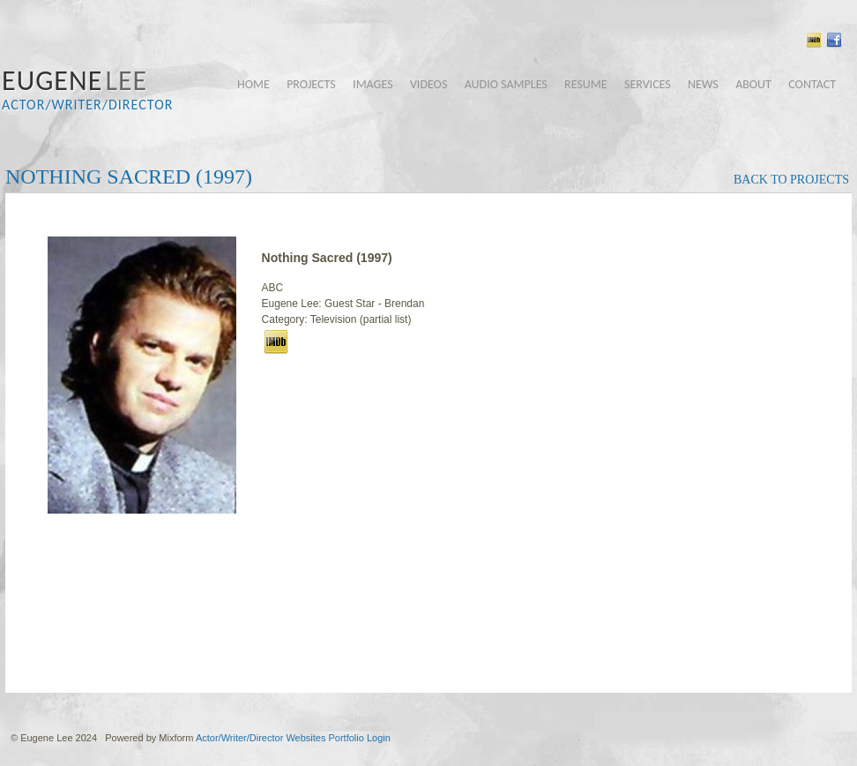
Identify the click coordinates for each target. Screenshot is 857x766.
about (753, 84)
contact (812, 84)
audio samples (506, 84)
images (372, 84)
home (253, 84)
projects (311, 84)
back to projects (791, 179)
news (703, 84)
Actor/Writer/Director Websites (261, 737)
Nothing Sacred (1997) (128, 176)
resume (585, 84)
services (647, 84)
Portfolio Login (359, 737)
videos (428, 84)
